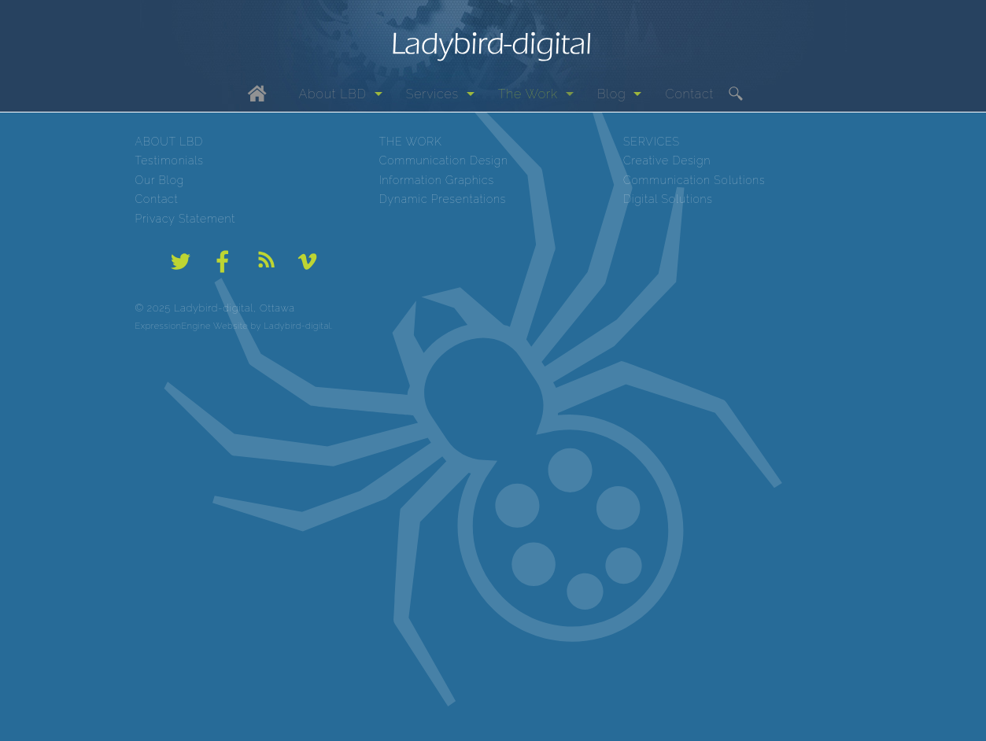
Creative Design (667, 160)
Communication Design (443, 160)
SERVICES (651, 141)
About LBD (333, 94)
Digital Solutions (668, 199)
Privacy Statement (185, 218)
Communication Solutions (694, 180)
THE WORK (410, 141)
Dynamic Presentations (443, 199)
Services (432, 94)
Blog (611, 94)
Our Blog (160, 180)
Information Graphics (436, 180)
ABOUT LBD (169, 141)
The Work (528, 94)
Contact (689, 94)
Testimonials (169, 160)
